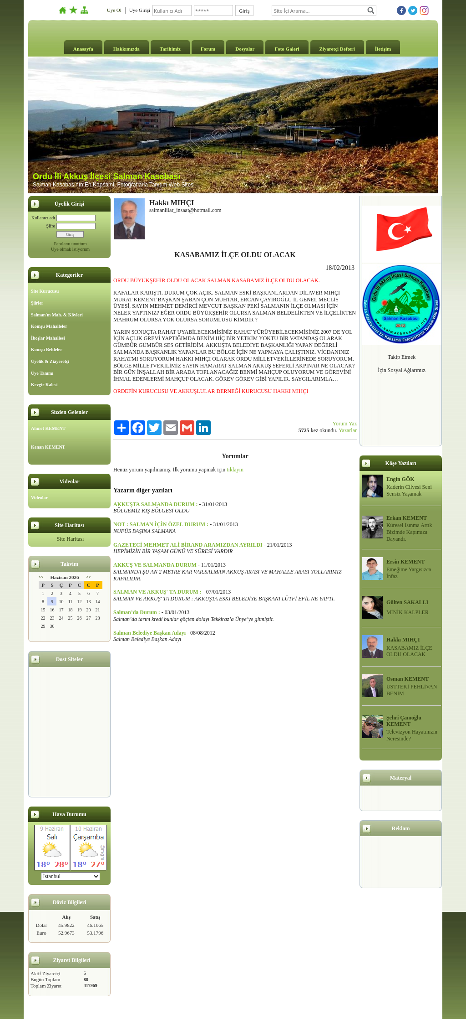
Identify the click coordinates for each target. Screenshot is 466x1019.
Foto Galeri (286, 49)
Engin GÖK (400, 479)
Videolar (39, 497)
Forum (208, 49)
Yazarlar (348, 430)
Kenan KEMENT (48, 447)
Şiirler (37, 302)
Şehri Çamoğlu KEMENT (403, 721)
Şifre (50, 225)
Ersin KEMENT (405, 562)
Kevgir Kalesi (44, 384)
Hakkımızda (126, 49)
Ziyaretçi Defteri (337, 49)
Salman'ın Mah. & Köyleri (57, 314)
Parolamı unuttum (70, 243)
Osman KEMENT (407, 679)
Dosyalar (244, 49)
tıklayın (235, 469)
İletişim (383, 49)
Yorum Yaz (345, 423)
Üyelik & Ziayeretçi (50, 361)
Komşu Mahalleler (49, 326)
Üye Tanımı (42, 373)
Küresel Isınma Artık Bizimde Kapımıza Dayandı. (409, 532)
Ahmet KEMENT (48, 428)
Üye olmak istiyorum (70, 249)
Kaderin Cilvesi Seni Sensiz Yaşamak (409, 490)
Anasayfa (83, 49)
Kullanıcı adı (43, 217)
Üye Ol (114, 10)
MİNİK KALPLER (407, 612)
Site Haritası (70, 539)
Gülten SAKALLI (407, 602)
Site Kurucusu (45, 291)
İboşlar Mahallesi (48, 338)
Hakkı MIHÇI (403, 639)
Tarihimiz (170, 49)
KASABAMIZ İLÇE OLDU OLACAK (409, 651)
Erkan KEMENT (406, 518)
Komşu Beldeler (46, 349)
